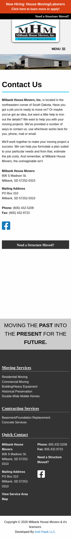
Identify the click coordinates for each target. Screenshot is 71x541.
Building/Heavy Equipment (19, 386)
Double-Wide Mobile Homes (21, 396)
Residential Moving (14, 376)
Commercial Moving (15, 381)
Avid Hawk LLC (44, 531)
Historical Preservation (17, 391)
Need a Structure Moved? (52, 16)
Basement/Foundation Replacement (26, 417)
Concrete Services (14, 422)
